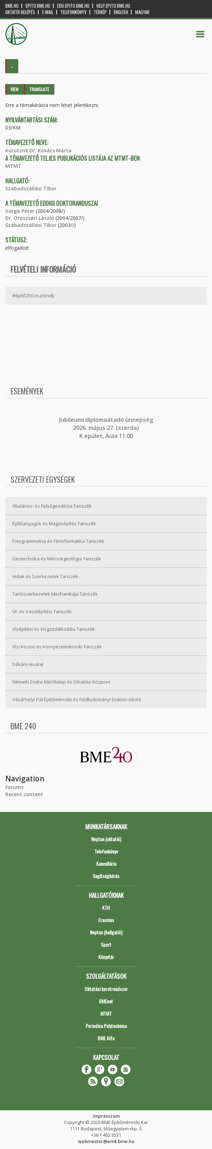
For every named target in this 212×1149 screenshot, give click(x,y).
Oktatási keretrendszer (106, 988)
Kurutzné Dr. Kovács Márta (38, 150)
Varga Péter (19, 211)
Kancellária (106, 863)
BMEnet (106, 1001)
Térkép (100, 12)
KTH (106, 907)
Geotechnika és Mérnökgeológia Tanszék (56, 559)
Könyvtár (106, 956)
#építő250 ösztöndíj (33, 295)
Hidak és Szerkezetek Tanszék (45, 576)
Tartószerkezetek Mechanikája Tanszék (55, 594)
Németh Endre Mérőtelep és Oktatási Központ (61, 682)
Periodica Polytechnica (106, 1025)
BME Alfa (106, 1038)
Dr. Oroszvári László (29, 218)
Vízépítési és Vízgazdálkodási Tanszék (53, 629)
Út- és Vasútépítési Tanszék (42, 611)
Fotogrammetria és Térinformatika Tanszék (58, 541)
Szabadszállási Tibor (31, 188)
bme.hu (12, 6)
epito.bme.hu (38, 6)
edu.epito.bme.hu (73, 6)
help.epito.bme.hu (113, 6)
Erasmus (106, 919)
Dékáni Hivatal (27, 664)
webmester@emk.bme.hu (106, 1141)
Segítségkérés (106, 876)
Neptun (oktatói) (106, 839)
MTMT (13, 166)
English (121, 12)
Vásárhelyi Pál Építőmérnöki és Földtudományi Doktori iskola (76, 699)
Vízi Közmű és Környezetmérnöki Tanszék (57, 646)
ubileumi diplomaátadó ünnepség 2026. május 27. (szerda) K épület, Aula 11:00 (107, 428)
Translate (39, 89)
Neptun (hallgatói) (106, 932)
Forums (14, 787)
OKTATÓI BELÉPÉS (20, 12)
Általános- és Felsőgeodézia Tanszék (52, 506)
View (15, 89)
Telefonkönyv (73, 12)
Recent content (24, 794)
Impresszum (106, 1116)
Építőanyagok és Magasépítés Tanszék (54, 523)
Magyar (142, 12)
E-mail (47, 12)
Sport (106, 944)
